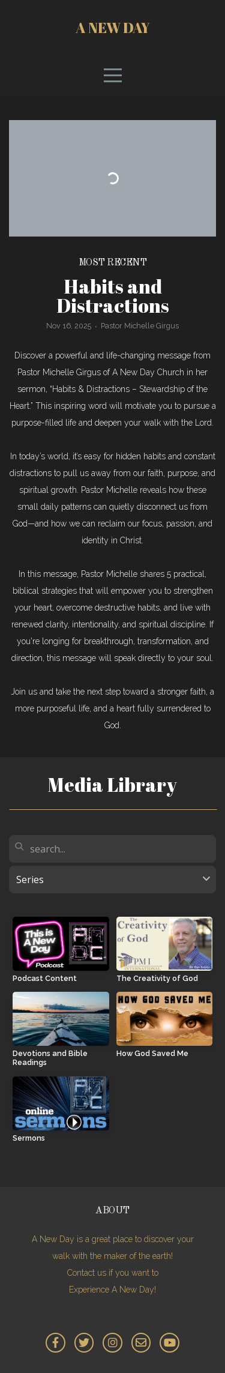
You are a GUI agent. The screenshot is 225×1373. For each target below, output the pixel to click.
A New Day (113, 27)
